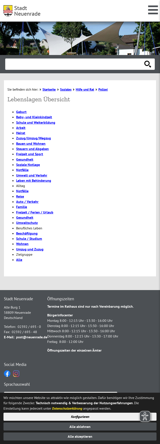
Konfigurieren (80, 416)
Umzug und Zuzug (30, 249)
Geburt (21, 112)
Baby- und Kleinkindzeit (34, 117)
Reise (20, 196)
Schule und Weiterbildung (35, 122)
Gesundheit (24, 159)
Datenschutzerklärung (67, 408)
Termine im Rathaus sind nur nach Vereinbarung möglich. (90, 306)
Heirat (20, 133)
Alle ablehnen (80, 426)
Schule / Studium (29, 238)
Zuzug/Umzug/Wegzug (33, 138)
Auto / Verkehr (27, 201)
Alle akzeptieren (80, 436)
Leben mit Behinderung (33, 180)
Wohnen (22, 244)
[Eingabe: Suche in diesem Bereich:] (75, 64)
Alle (19, 259)
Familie (21, 207)
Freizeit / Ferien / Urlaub (34, 212)
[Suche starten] (147, 64)
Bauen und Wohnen (30, 143)
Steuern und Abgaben (32, 149)
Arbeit (20, 127)
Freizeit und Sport (29, 154)
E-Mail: (9, 337)
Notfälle (22, 170)
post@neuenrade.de (31, 337)
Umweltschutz (27, 222)
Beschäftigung (27, 233)
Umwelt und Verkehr (31, 175)
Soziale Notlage (28, 164)
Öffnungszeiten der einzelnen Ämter (74, 350)
